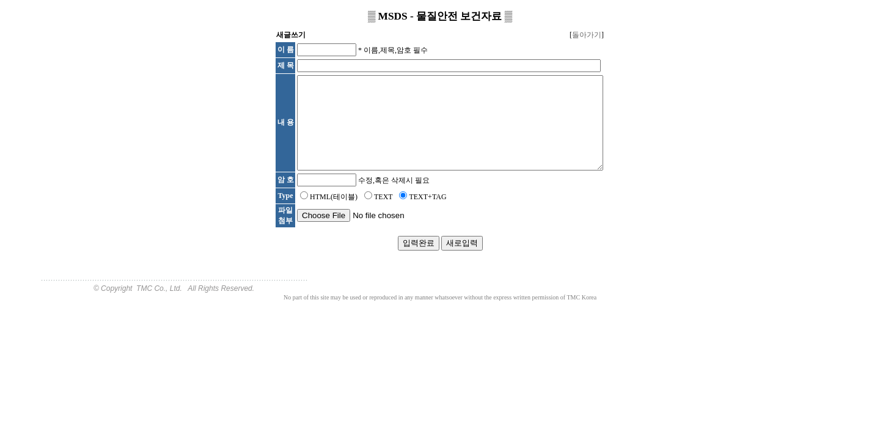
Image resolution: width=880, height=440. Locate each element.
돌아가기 (586, 35)
